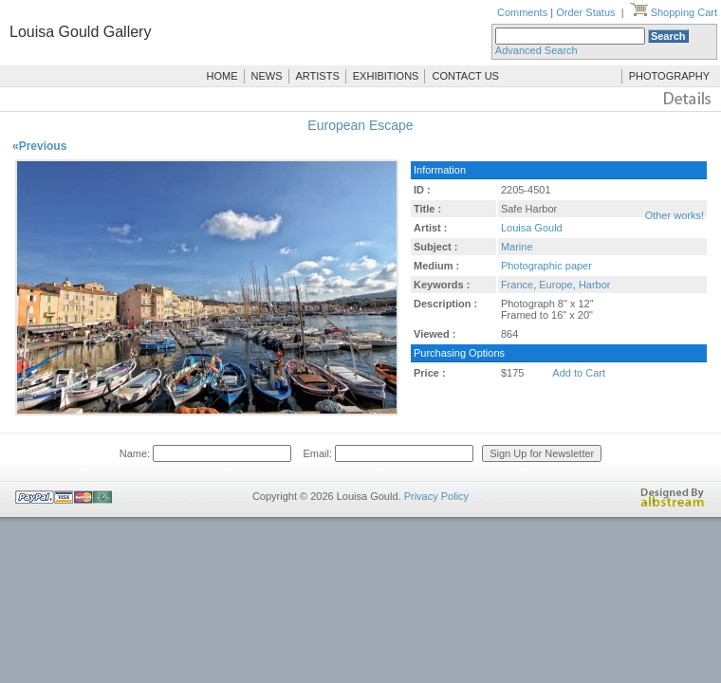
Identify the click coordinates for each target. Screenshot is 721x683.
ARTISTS (318, 76)
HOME (222, 76)
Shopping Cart (673, 12)
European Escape (360, 125)
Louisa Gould (532, 227)
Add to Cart (578, 372)
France (517, 284)
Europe (555, 284)
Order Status (585, 12)
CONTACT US (465, 76)
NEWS (267, 76)
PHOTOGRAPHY (669, 76)
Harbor (595, 284)
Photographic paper (546, 265)
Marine (517, 246)
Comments (522, 12)
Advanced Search (536, 50)
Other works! (674, 215)
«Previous (39, 146)
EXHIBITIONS (386, 76)
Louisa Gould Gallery (80, 32)
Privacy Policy (436, 496)
